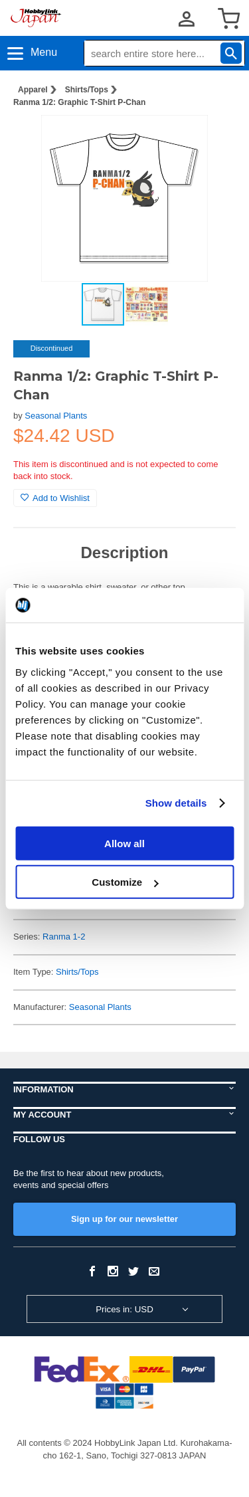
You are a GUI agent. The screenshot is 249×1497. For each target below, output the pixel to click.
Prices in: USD (124, 1309)
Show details (176, 803)
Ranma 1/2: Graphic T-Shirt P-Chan (79, 102)
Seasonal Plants (56, 416)
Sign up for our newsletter (124, 1219)
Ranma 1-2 (63, 937)
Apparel (33, 89)
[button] (212, 139)
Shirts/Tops (86, 89)
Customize (125, 882)
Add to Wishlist (55, 498)
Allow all (124, 842)
